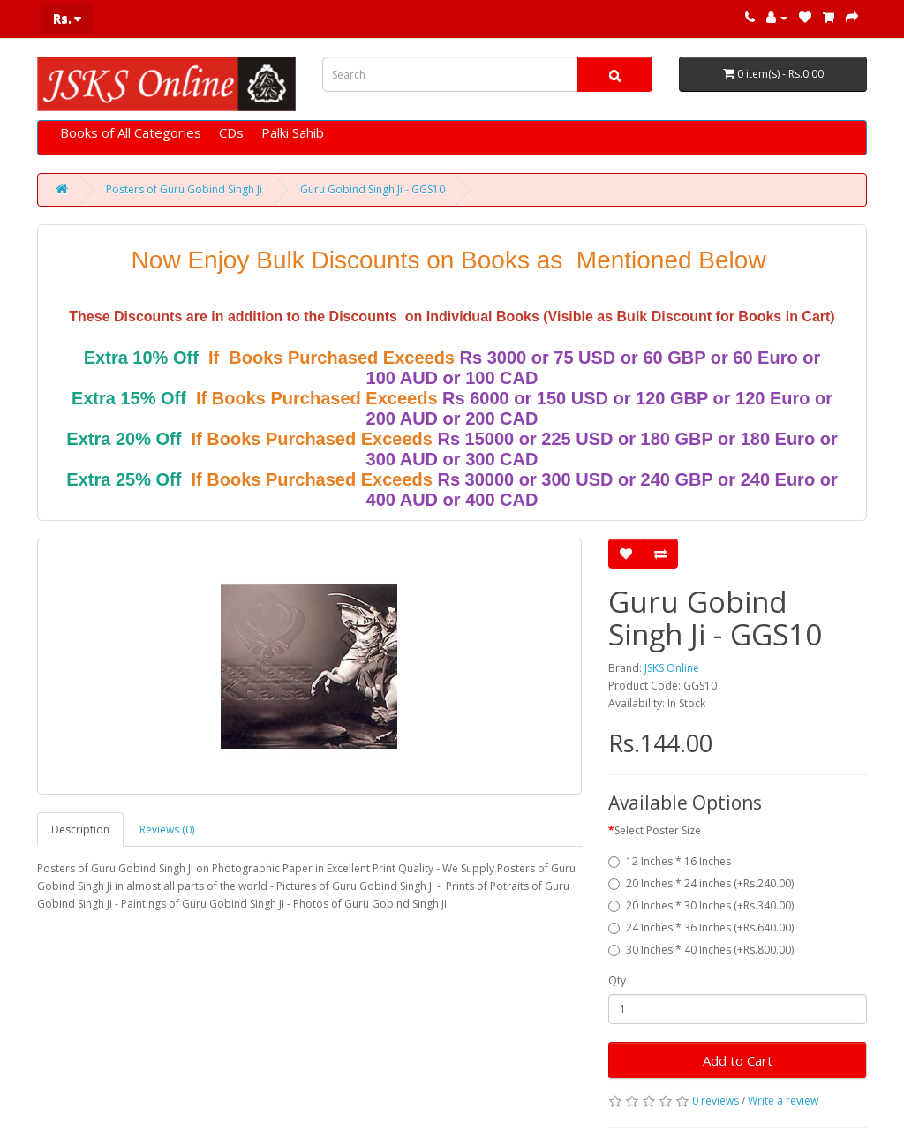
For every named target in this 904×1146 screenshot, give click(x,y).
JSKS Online (671, 667)
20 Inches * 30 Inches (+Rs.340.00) (701, 905)
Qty (617, 980)
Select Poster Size (657, 830)
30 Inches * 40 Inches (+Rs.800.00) (701, 949)
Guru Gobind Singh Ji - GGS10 (372, 189)
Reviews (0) (166, 829)
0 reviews (715, 1100)
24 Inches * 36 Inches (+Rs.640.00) (701, 927)
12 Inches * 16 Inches (669, 861)
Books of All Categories (130, 132)
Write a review (783, 1100)
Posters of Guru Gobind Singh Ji (184, 189)
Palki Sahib (292, 132)
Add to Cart (737, 1060)
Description (80, 829)
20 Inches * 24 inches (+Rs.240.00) (701, 883)
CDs (231, 132)
